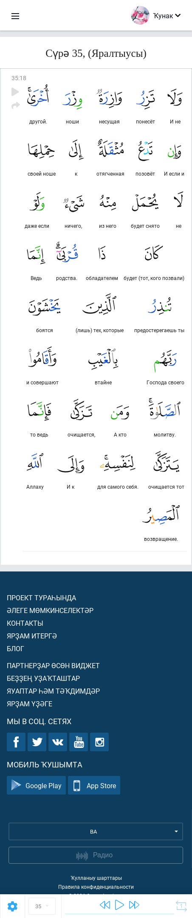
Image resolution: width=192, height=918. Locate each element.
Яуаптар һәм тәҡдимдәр (53, 690)
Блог (15, 648)
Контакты (25, 623)
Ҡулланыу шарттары (96, 877)
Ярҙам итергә (32, 635)
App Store (94, 785)
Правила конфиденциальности (96, 886)
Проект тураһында (41, 597)
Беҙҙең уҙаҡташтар (43, 678)
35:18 (18, 78)
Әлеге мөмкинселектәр (50, 610)
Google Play (36, 785)
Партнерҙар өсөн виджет (53, 665)
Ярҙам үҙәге (29, 703)
